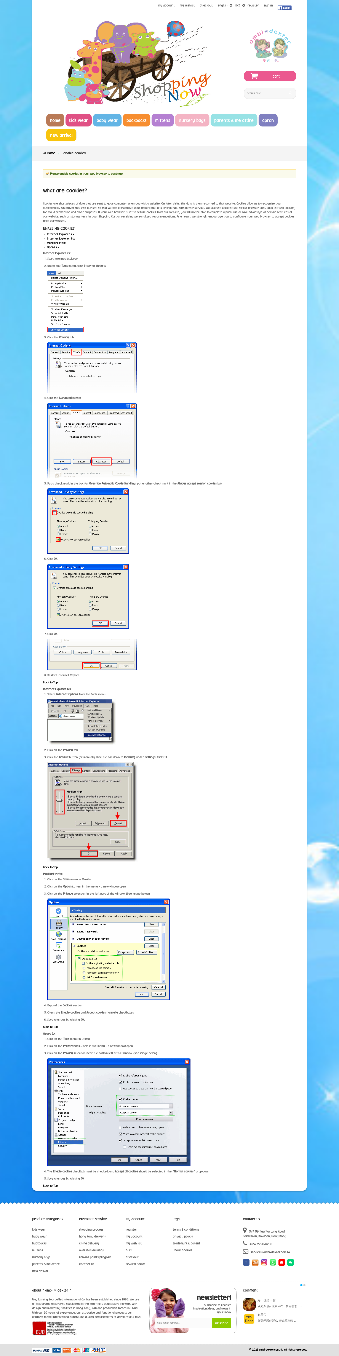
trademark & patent (186, 1243)
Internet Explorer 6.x (61, 238)
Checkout (206, 5)
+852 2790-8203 (257, 1243)
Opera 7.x (53, 247)
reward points (135, 1264)
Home (51, 153)
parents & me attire (46, 1264)
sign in (268, 5)
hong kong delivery (92, 1236)
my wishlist (187, 5)
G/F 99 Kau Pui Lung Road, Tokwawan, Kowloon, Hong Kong (264, 1232)
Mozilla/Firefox (56, 243)
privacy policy (183, 1236)
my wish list (134, 1243)
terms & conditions (186, 1229)
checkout (132, 1257)
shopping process (91, 1229)
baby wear (39, 1236)
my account (134, 1236)
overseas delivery (91, 1250)
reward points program (95, 1257)
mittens (37, 1250)
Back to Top (50, 682)
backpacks (39, 1243)
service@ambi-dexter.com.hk (266, 1251)
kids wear (38, 1229)
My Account (166, 5)
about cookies (182, 1250)
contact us (86, 1264)
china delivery (89, 1243)
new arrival (40, 1271)
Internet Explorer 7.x (60, 234)
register (253, 5)
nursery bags (41, 1257)
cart (129, 1250)
